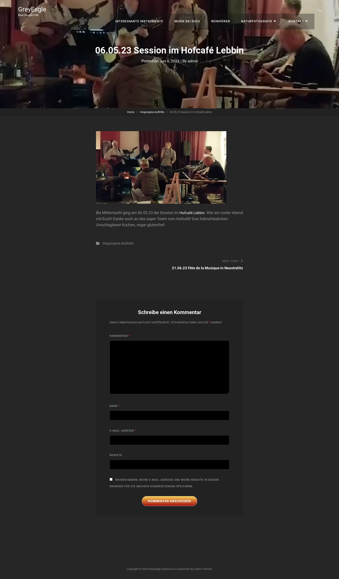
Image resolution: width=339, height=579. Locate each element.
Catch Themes (203, 569)
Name (115, 406)
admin (193, 61)
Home (130, 112)
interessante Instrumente (149, 11)
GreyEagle (33, 9)
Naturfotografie (261, 11)
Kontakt (298, 11)
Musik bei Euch (195, 11)
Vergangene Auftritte (152, 112)
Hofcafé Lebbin (192, 212)
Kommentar (120, 336)
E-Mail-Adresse (123, 430)
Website (116, 455)
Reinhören (227, 11)
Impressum (169, 569)
